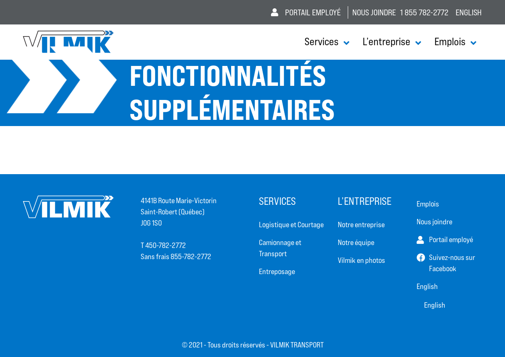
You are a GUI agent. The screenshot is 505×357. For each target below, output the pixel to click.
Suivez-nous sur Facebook (452, 263)
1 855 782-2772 (424, 12)
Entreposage (277, 271)
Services (322, 41)
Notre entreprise (361, 224)
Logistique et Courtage (291, 224)
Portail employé (306, 12)
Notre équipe (356, 242)
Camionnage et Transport (280, 248)
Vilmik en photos (361, 260)
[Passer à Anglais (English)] (468, 12)
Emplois (450, 41)
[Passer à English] (450, 286)
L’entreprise (386, 41)
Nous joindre (374, 12)
